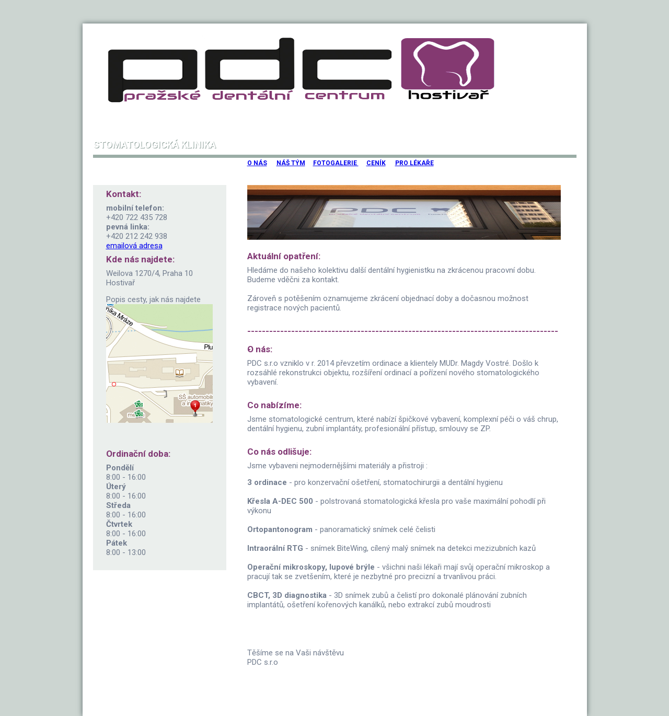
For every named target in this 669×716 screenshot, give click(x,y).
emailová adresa (134, 245)
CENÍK (376, 163)
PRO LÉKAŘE (414, 163)
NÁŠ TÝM (290, 163)
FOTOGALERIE (336, 163)
